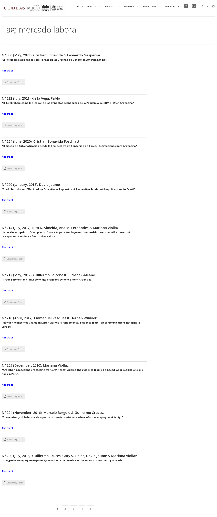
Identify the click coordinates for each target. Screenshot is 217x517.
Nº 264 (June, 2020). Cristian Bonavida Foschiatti (41, 141)
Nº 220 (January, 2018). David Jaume (31, 184)
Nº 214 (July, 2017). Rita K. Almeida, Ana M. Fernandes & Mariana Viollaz (60, 227)
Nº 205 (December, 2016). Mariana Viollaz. (36, 365)
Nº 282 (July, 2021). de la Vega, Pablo (31, 98)
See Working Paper (13, 82)
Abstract (7, 70)
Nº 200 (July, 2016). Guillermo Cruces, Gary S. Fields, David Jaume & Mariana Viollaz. (70, 455)
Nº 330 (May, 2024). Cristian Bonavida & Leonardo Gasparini (51, 55)
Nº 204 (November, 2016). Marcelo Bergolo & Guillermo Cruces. (53, 412)
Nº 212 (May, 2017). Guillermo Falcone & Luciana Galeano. (49, 275)
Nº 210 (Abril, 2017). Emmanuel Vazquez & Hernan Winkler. (49, 318)
